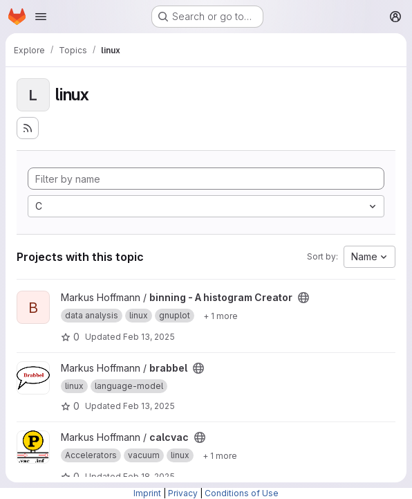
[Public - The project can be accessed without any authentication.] (303, 297)
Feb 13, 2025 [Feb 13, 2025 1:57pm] (149, 406)
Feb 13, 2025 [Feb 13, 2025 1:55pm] (149, 337)
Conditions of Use (242, 493)
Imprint (147, 493)
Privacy (183, 493)
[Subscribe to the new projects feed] (28, 128)
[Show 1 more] (220, 315)
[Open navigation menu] (41, 17)
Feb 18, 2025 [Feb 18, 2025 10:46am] (149, 476)
